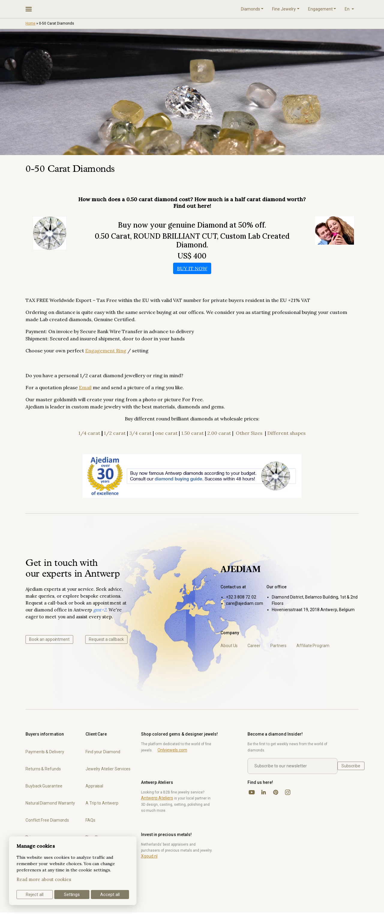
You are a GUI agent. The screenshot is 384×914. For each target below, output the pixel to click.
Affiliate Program (312, 645)
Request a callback (106, 639)
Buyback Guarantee (44, 786)
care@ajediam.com (244, 603)
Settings (72, 894)
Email (85, 387)
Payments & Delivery (45, 751)
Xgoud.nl (149, 856)
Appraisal (94, 786)
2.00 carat (219, 433)
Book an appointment (49, 639)
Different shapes (286, 433)
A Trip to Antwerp (102, 803)
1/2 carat (115, 433)
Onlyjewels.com (172, 750)
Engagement (320, 9)
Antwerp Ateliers (157, 798)
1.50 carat (192, 433)
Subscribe (350, 765)
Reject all (35, 894)
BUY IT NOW (192, 268)
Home (30, 23)
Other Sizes (249, 433)
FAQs (90, 820)
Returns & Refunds (43, 768)
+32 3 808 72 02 (241, 597)
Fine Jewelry (284, 9)
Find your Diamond (103, 751)
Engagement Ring (105, 351)
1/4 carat (89, 433)
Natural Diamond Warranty (50, 803)
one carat (166, 433)
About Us (229, 645)
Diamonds (250, 9)
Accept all (110, 894)
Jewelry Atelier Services (108, 768)
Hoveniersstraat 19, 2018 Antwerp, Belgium (313, 609)
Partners (278, 645)
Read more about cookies (43, 879)
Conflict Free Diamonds (47, 820)
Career (254, 645)
